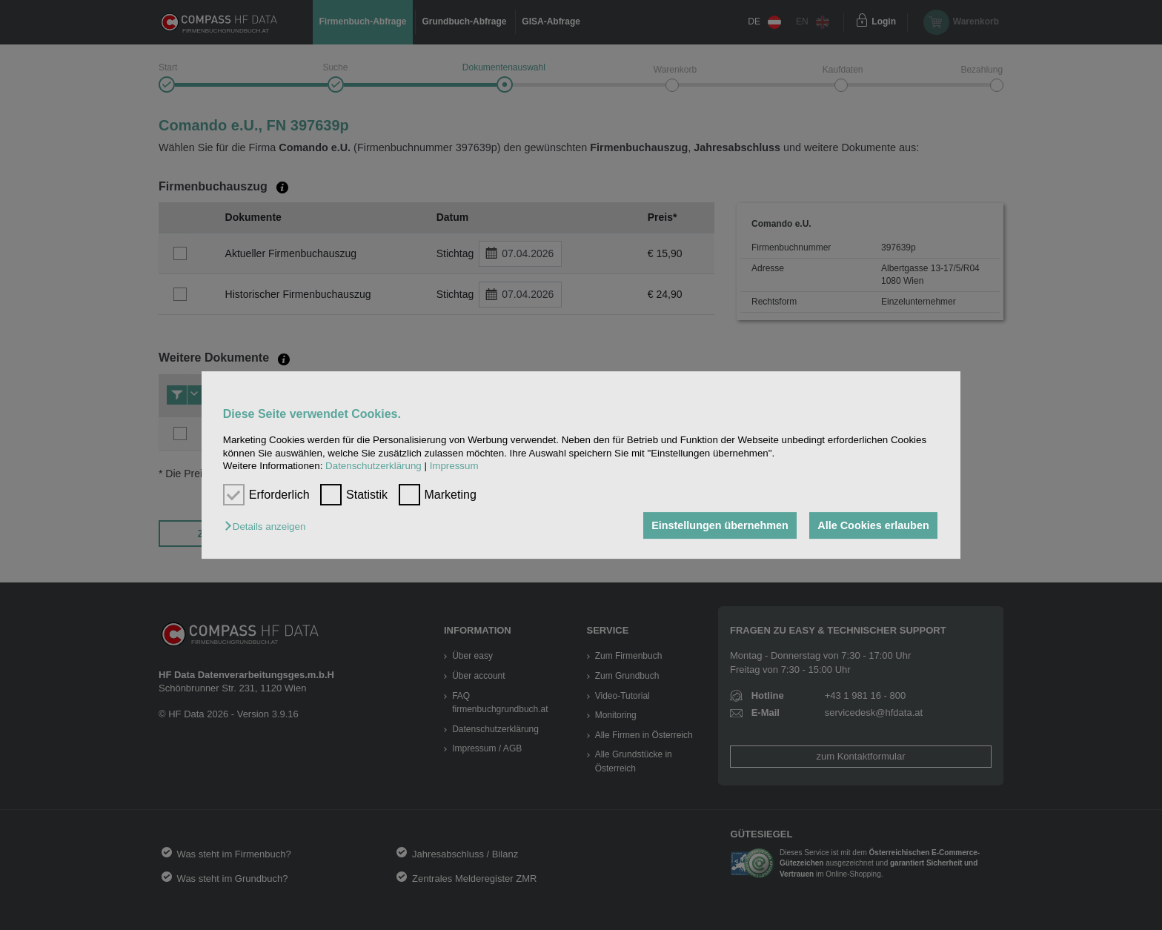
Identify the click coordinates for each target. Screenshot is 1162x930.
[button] (268, 526)
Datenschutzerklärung (373, 465)
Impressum (454, 465)
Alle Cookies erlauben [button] (873, 525)
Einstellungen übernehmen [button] (719, 525)
